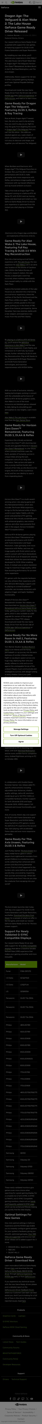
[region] (21, 712)
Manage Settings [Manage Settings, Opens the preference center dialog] (21, 729)
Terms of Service (19, 715)
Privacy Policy (28, 710)
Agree (21, 741)
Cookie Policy (8, 713)
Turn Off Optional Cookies (21, 735)
